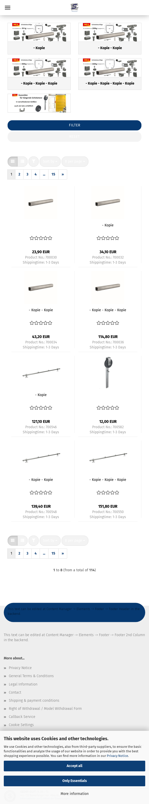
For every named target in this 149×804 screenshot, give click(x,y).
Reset (74, 136)
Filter (74, 125)
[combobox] (50, 161)
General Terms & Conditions (31, 676)
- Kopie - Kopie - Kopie (107, 310)
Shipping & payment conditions (34, 700)
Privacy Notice (117, 756)
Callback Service (22, 717)
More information (75, 794)
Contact (15, 692)
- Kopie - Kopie (41, 310)
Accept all (74, 766)
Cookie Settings (21, 725)
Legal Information (23, 684)
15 (53, 174)
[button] (13, 161)
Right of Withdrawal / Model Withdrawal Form (45, 709)
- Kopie (108, 225)
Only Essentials (74, 781)
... (44, 174)
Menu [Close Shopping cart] (7, 7)
